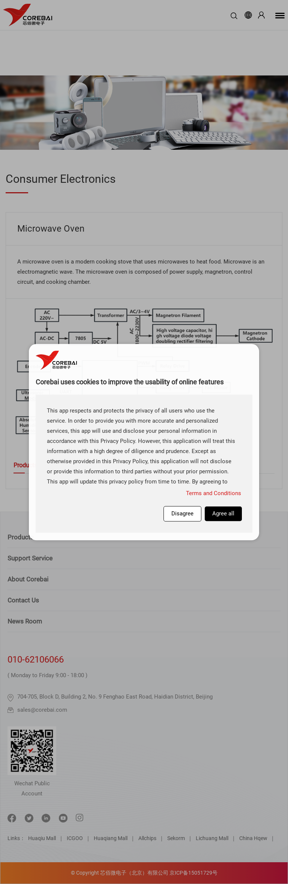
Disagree (182, 513)
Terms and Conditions (213, 493)
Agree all (223, 513)
